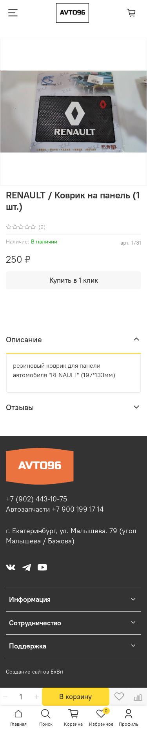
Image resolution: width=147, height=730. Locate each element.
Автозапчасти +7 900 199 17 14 (54, 509)
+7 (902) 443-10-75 (36, 499)
